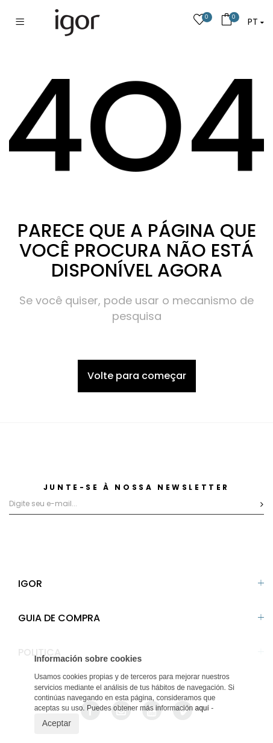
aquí (202, 708)
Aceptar (56, 723)
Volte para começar (136, 376)
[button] (256, 22)
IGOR (30, 584)
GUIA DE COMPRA (59, 618)
